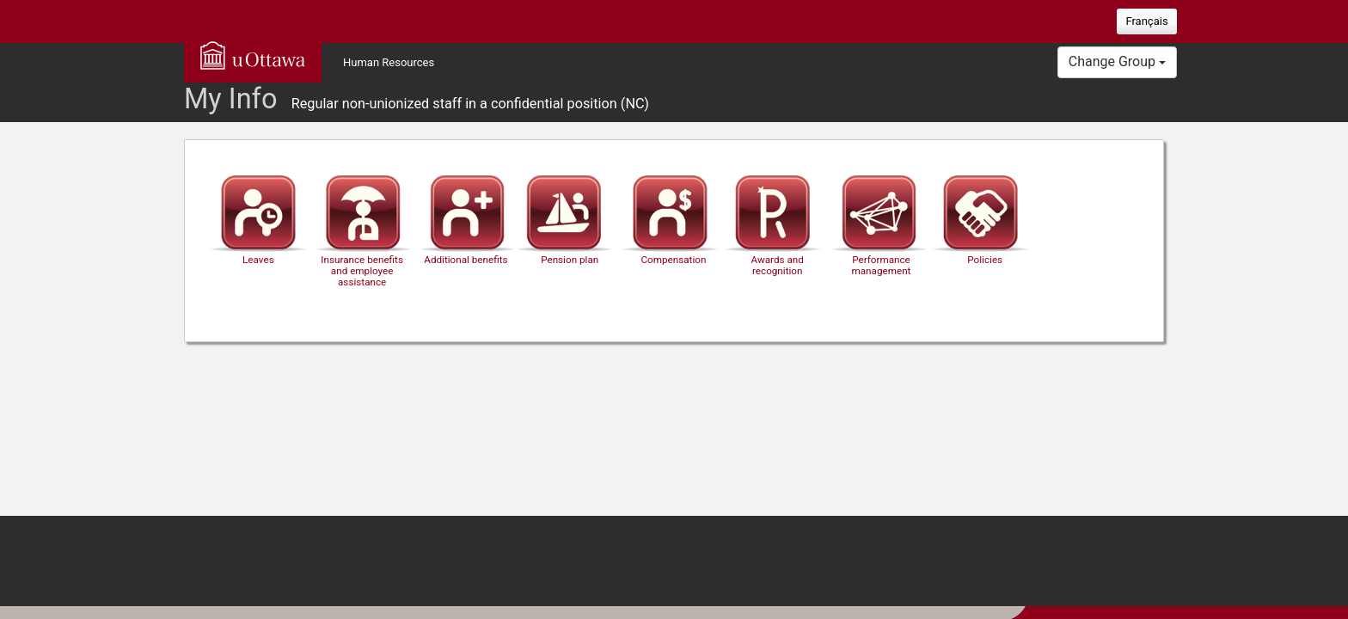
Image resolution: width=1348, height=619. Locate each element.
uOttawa (253, 55)
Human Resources (388, 62)
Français (1146, 21)
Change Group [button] (1117, 61)
